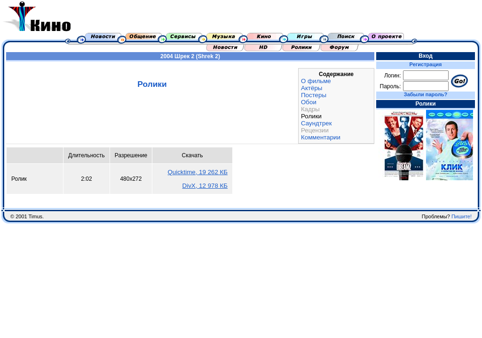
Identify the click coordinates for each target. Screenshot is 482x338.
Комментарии (320, 137)
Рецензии (315, 130)
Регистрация (426, 64)
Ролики (311, 116)
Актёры (311, 88)
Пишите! (461, 216)
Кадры (310, 109)
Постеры (313, 95)
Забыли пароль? (425, 94)
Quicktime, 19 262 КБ (197, 172)
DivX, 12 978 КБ (205, 185)
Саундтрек (316, 123)
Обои (308, 102)
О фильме (316, 80)
